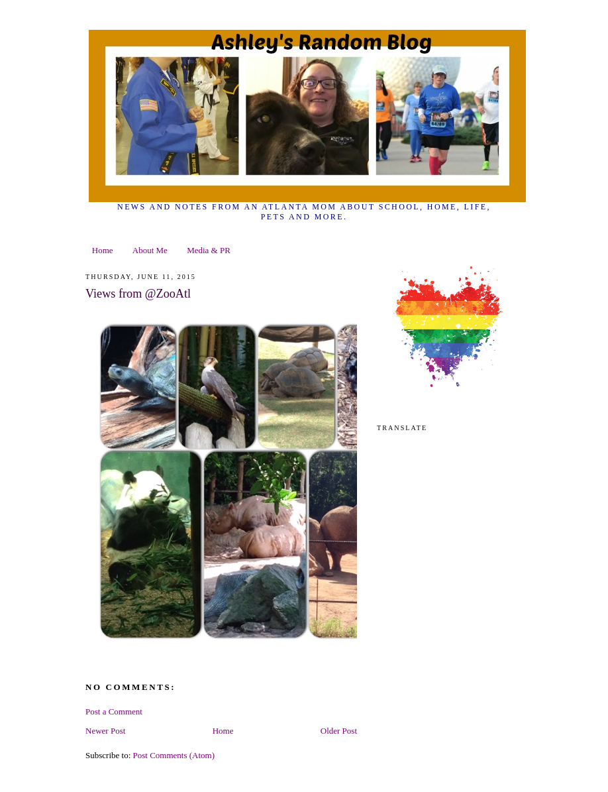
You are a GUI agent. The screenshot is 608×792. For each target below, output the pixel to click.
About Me (150, 250)
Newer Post (105, 731)
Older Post (339, 731)
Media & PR (208, 250)
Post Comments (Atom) (174, 755)
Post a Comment (113, 711)
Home (102, 250)
